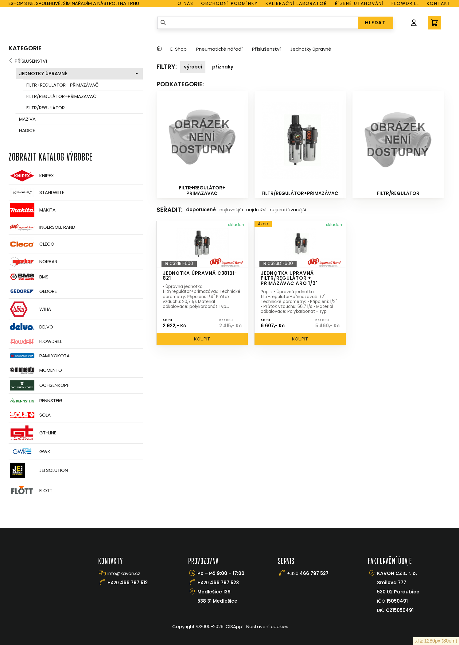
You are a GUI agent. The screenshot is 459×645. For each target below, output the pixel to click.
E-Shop (178, 49)
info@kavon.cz (123, 573)
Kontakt (439, 3)
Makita (32, 210)
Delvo (31, 327)
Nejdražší (256, 209)
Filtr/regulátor (45, 107)
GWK (29, 451)
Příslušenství (31, 61)
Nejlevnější (231, 209)
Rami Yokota (39, 355)
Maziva (27, 119)
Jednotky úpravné (43, 73)
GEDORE (33, 291)
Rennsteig (36, 400)
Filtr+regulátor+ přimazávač (62, 85)
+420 (127, 582)
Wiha (30, 309)
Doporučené (201, 209)
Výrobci (193, 67)
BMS (29, 277)
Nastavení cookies (267, 626)
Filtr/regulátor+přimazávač (61, 96)
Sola (30, 415)
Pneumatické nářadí (219, 49)
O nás (185, 3)
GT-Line (32, 433)
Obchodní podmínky (229, 3)
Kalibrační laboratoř (296, 3)
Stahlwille (36, 192)
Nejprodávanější (288, 209)
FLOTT (31, 491)
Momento (35, 370)
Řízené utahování (359, 3)
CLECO (31, 244)
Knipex (31, 176)
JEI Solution (38, 470)
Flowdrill (405, 3)
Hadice (27, 130)
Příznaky (222, 67)
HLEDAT (375, 22)
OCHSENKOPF (39, 385)
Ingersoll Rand (42, 227)
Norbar (33, 261)
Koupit (202, 339)
